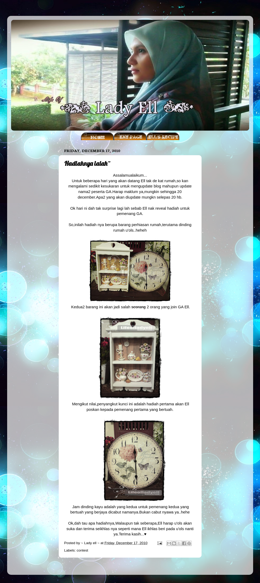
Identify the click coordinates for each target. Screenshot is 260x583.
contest (82, 550)
